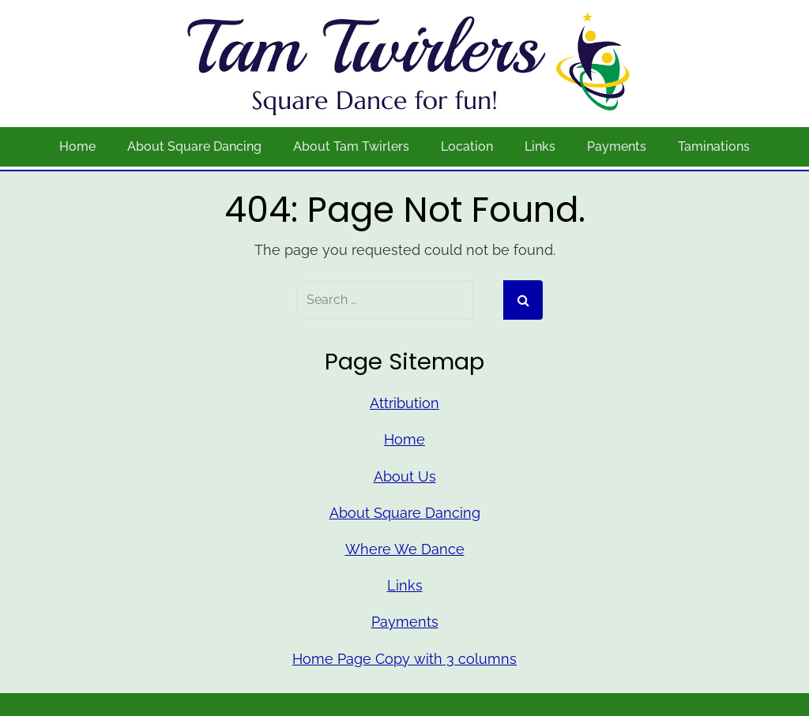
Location (467, 146)
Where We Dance (405, 549)
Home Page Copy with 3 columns (404, 658)
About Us (405, 476)
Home (77, 146)
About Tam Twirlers (351, 146)
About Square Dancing (194, 146)
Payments (616, 146)
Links (540, 146)
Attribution (404, 403)
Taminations (714, 146)
